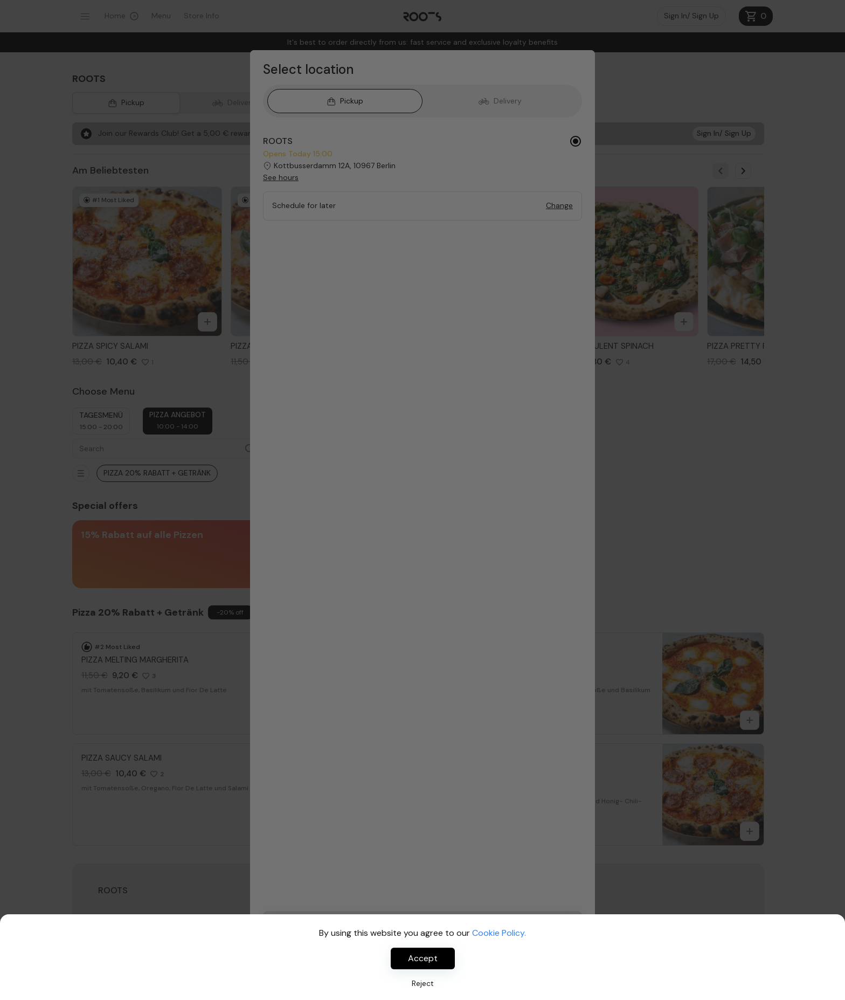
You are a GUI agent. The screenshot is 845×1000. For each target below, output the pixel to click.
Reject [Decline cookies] (423, 983)
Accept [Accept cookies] (423, 958)
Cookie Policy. (499, 933)
